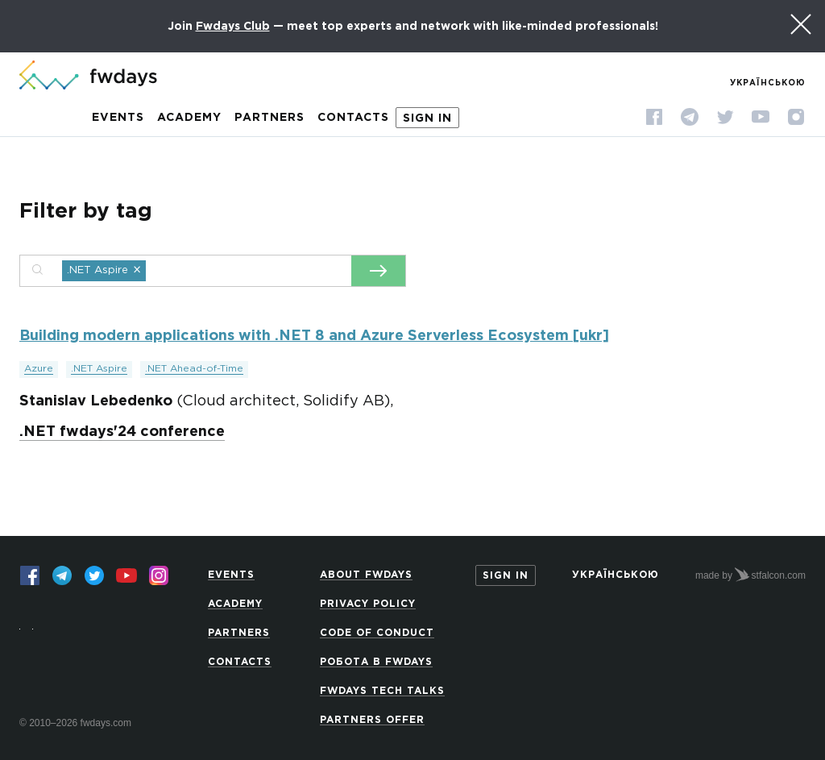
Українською (768, 83)
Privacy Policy (368, 604)
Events (118, 118)
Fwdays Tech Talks (382, 691)
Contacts (353, 118)
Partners (269, 118)
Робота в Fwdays (376, 662)
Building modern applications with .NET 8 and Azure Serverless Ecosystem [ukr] (314, 336)
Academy (189, 118)
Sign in (427, 118)
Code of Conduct (377, 633)
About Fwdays (366, 575)
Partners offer (372, 720)
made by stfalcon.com (750, 574)
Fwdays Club (233, 26)
